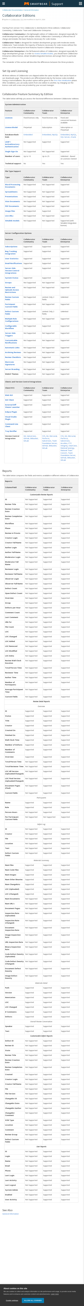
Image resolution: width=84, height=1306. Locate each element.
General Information (31, 10)
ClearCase (73, 445)
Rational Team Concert (66, 451)
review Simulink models (43, 53)
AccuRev (64, 443)
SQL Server (65, 137)
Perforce (45, 438)
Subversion (31, 436)
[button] (77, 1299)
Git (25, 436)
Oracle (73, 137)
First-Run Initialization (62, 80)
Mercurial (53, 436)
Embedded (28, 134)
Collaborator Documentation (12, 10)
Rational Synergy (67, 448)
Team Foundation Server (49, 442)
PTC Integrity (66, 444)
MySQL (55, 134)
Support (57, 4)
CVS (43, 436)
